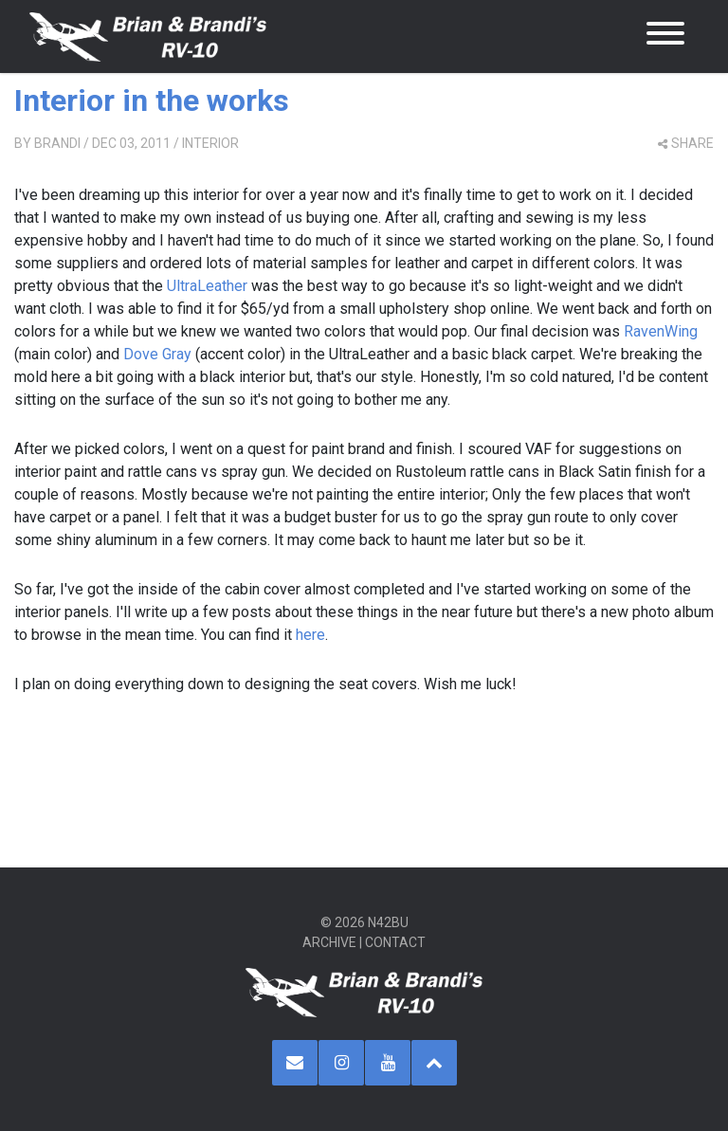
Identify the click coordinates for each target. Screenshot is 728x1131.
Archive (329, 942)
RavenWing (661, 331)
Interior (210, 143)
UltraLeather (207, 286)
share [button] (686, 143)
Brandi (57, 143)
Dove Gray (157, 354)
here (310, 635)
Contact (395, 942)
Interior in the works (151, 100)
